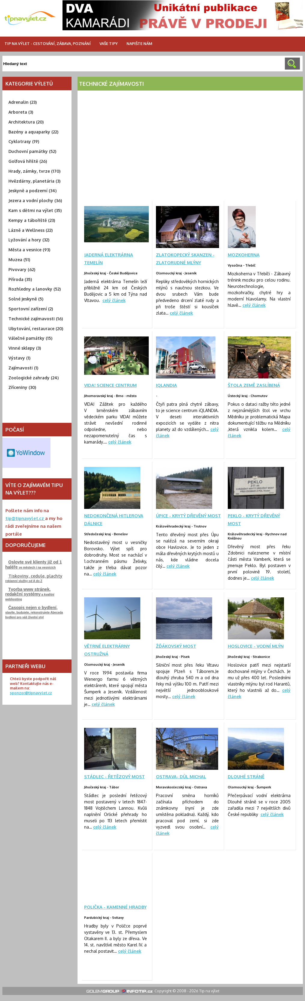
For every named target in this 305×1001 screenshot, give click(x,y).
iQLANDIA (166, 385)
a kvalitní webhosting (29, 594)
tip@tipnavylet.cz (25, 518)
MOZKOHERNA (244, 254)
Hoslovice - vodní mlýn (256, 646)
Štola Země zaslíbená (254, 385)
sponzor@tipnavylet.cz (31, 693)
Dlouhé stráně (246, 776)
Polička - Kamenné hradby (115, 907)
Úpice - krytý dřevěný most (188, 515)
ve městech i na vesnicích (33, 564)
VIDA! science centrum (110, 385)
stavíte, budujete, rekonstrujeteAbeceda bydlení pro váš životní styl (34, 612)
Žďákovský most (176, 646)
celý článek (114, 300)
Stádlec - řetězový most (114, 776)
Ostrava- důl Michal (181, 776)
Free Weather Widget (26, 453)
